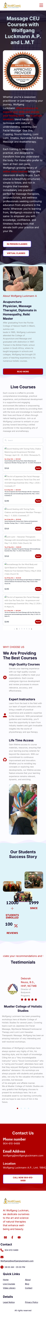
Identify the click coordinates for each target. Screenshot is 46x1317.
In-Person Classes (17, 244)
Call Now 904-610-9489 (23, 1179)
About (28, 1279)
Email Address (14, 1151)
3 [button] (25, 1108)
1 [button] (17, 1108)
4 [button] (28, 1108)
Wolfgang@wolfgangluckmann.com (16, 1261)
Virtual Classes (16, 253)
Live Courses (9, 1284)
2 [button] (21, 1108)
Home (5, 1279)
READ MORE (23, 371)
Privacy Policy (31, 1302)
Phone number (14, 1139)
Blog (27, 1284)
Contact (28, 1288)
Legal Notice (9, 1302)
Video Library (9, 1288)
